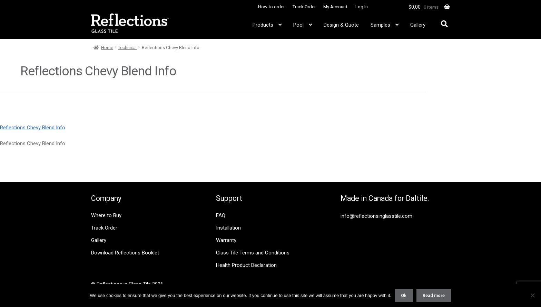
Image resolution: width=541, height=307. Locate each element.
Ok (403, 295)
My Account (335, 6)
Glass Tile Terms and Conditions (252, 253)
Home (107, 47)
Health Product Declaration (246, 265)
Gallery (417, 25)
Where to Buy (106, 215)
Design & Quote (341, 25)
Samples (380, 25)
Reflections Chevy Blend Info (32, 127)
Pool (298, 25)
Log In (361, 6)
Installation (228, 228)
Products (263, 25)
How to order (271, 6)
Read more (434, 295)
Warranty (226, 240)
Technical (127, 47)
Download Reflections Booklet (125, 253)
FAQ (220, 215)
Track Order (304, 6)
